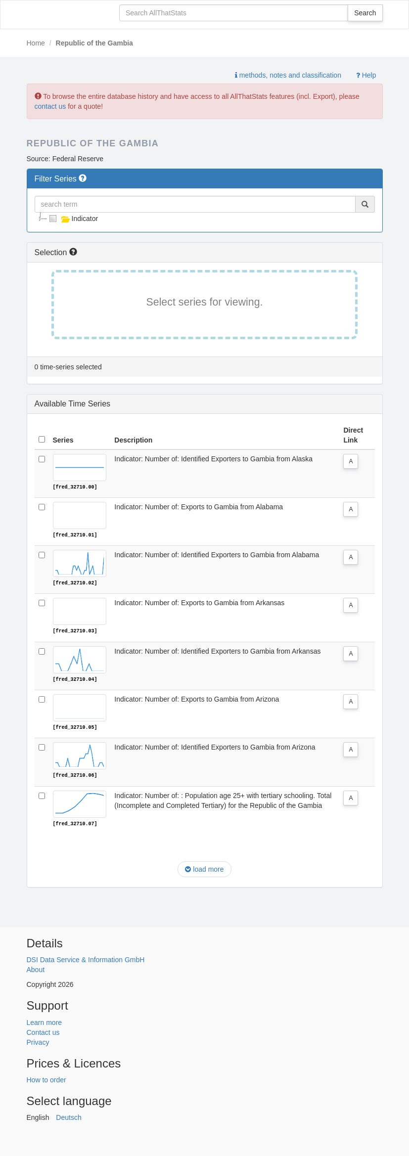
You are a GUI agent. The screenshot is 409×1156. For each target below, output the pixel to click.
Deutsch (68, 1116)
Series (63, 440)
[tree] (205, 218)
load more (204, 868)
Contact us (43, 1031)
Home (36, 43)
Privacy (38, 1041)
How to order (46, 1079)
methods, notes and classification (288, 75)
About (36, 969)
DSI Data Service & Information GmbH (86, 959)
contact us (50, 106)
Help (366, 75)
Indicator (72, 218)
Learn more (44, 1021)
